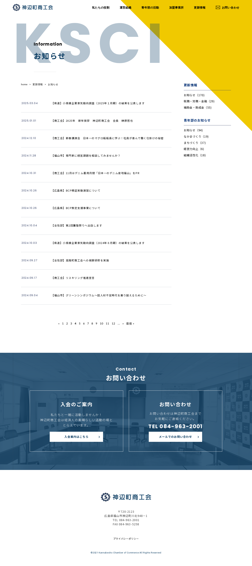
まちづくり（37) (195, 143)
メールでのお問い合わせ (175, 436)
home (24, 84)
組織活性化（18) (195, 155)
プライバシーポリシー (126, 538)
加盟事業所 (176, 7)
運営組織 (125, 7)
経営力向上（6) (194, 149)
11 (107, 323)
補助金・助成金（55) (198, 107)
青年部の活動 (150, 7)
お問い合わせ (227, 7)
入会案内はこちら (76, 436)
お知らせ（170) (194, 95)
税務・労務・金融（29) (199, 101)
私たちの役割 (101, 7)
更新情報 (200, 7)
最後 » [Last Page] (130, 323)
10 (101, 323)
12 (113, 323)
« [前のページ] (59, 323)
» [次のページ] (123, 323)
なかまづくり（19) (196, 136)
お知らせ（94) (193, 130)
